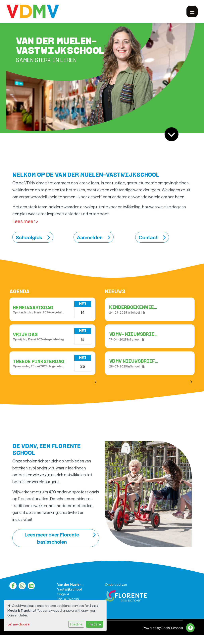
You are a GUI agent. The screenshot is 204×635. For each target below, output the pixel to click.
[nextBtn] (191, 381)
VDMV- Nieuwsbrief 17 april (144, 334)
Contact (152, 237)
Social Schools (172, 628)
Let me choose (18, 624)
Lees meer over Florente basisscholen (60, 538)
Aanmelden (93, 237)
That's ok (94, 624)
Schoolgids (33, 237)
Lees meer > (25, 221)
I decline (76, 624)
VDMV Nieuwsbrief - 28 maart (145, 361)
